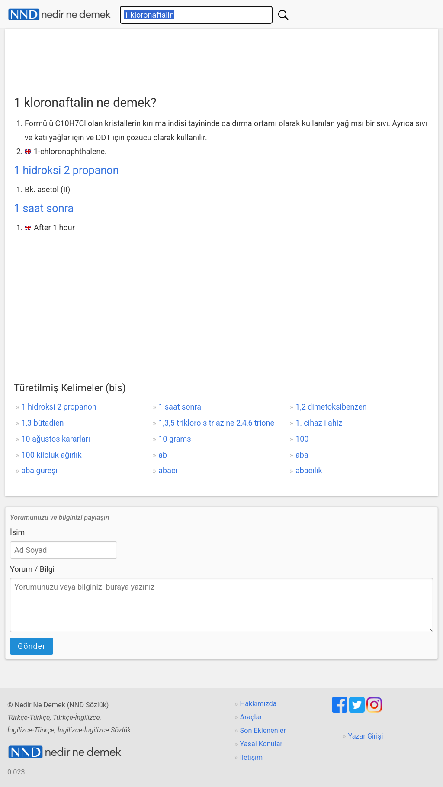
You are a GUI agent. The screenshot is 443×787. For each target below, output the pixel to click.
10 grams (174, 438)
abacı (167, 470)
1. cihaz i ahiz (318, 422)
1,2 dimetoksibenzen (331, 406)
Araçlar (251, 717)
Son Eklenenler (263, 730)
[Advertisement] (221, 59)
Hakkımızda (258, 704)
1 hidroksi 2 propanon (66, 170)
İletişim (251, 757)
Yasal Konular (261, 744)
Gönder (31, 646)
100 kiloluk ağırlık (51, 454)
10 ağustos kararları (55, 438)
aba (301, 454)
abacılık (308, 470)
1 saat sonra (44, 208)
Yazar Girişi (365, 736)
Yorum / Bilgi (32, 569)
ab (162, 454)
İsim (17, 532)
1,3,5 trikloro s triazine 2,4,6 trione (216, 422)
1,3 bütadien (42, 422)
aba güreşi (39, 470)
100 (301, 438)
